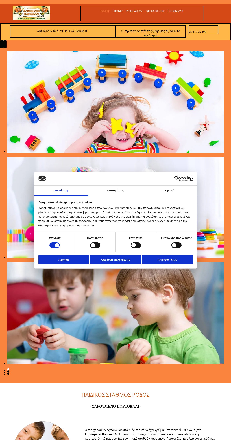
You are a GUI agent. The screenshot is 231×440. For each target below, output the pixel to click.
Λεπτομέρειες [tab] (115, 190)
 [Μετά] (5, 44)
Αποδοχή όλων (167, 259)
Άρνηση (63, 259)
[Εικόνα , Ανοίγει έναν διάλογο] (115, 152)
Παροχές (117, 10)
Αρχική (105, 10)
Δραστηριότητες (155, 10)
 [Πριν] (1, 44)
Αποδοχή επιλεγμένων (115, 259)
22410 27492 (197, 32)
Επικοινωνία (176, 10)
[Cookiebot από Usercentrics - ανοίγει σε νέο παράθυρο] (177, 178)
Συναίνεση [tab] (61, 190)
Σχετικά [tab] (169, 190)
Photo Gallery (134, 10)
